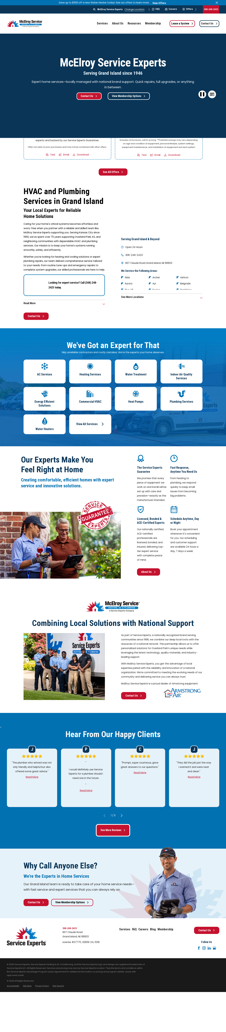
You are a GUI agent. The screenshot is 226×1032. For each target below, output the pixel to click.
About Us (148, 571)
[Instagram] (204, 948)
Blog (153, 929)
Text (52, 154)
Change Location (134, 9)
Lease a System (182, 23)
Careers (171, 9)
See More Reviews (113, 830)
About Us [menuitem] (117, 23)
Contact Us (209, 23)
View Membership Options (128, 96)
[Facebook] (199, 948)
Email (66, 154)
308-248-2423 (211, 9)
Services (124, 929)
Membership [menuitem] (153, 23)
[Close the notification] (217, 2)
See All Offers (113, 171)
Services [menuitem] (102, 23)
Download (83, 154)
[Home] (25, 23)
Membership (165, 929)
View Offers (159, 3)
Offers (188, 9)
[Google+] (214, 948)
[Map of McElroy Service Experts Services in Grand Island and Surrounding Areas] (161, 209)
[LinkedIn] (209, 948)
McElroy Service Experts (110, 9)
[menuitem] (13, 986)
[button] (212, 94)
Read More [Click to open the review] (32, 777)
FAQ (156, 9)
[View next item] (121, 815)
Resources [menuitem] (134, 23)
